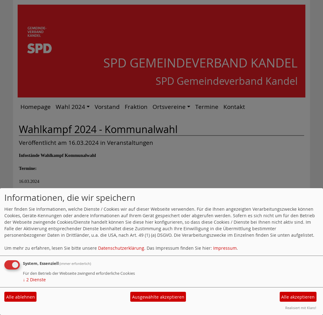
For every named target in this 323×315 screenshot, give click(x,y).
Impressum (225, 248)
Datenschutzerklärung (121, 248)
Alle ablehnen (20, 297)
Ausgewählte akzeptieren (158, 297)
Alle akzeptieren (298, 297)
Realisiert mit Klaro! (300, 307)
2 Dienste (34, 280)
